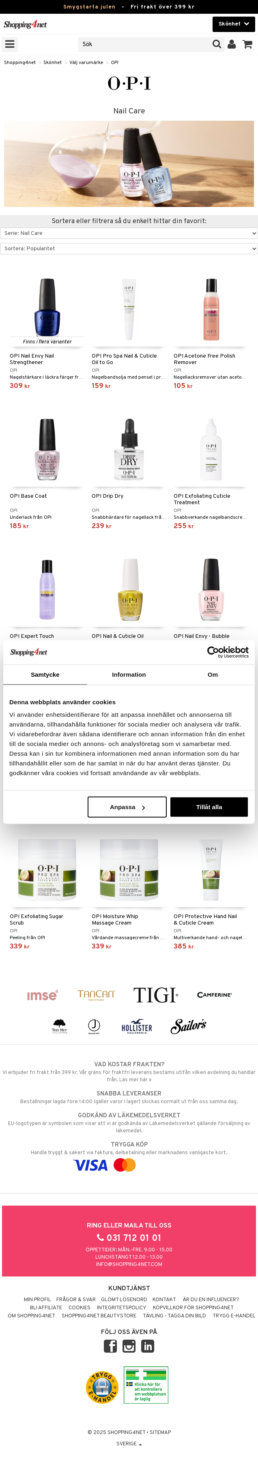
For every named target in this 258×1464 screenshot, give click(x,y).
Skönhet (52, 63)
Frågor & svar (76, 1300)
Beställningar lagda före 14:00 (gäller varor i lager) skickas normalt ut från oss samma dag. (129, 1097)
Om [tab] (213, 674)
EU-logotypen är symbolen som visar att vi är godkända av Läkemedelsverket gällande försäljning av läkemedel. (129, 1123)
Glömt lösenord (124, 1300)
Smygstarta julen (89, 7)
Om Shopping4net (31, 1316)
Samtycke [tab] (45, 674)
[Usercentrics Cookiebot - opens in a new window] (213, 652)
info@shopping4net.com (129, 1265)
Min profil (37, 1300)
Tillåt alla (209, 806)
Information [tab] (129, 674)
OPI (114, 63)
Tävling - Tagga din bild (174, 1316)
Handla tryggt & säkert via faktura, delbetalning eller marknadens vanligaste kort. (129, 1155)
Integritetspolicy (121, 1308)
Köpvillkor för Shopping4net (193, 1308)
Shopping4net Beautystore (99, 1316)
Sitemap (160, 1433)
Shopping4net (20, 63)
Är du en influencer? (211, 1300)
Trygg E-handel (234, 1316)
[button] (247, 44)
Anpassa (127, 806)
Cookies (79, 1308)
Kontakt (164, 1300)
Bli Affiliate (46, 1308)
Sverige (129, 1444)
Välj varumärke (86, 63)
